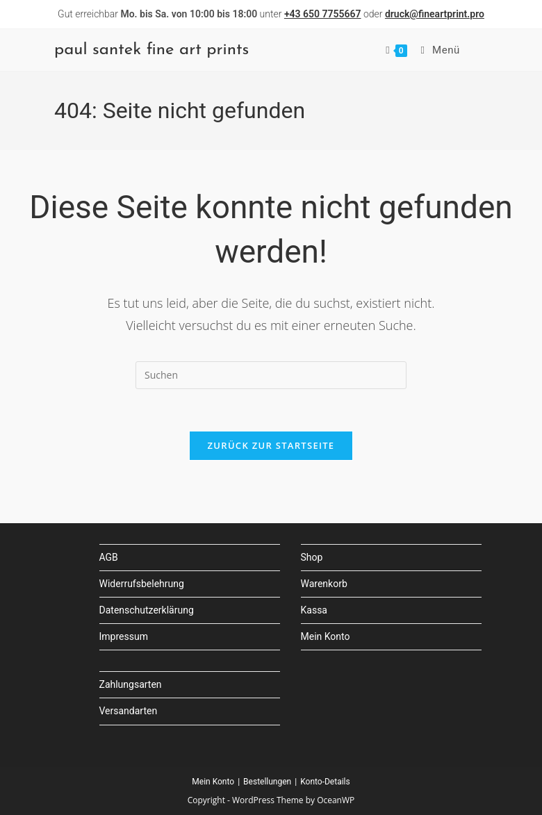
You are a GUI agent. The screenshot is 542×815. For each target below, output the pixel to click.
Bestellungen (267, 782)
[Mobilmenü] (435, 50)
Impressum (123, 636)
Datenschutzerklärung (146, 610)
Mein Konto (325, 636)
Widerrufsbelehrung (141, 583)
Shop (312, 557)
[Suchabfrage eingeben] (271, 375)
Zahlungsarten (130, 684)
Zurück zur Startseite (271, 445)
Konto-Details (325, 782)
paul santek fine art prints (151, 50)
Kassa (314, 610)
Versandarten (128, 710)
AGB (108, 557)
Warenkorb (324, 583)
